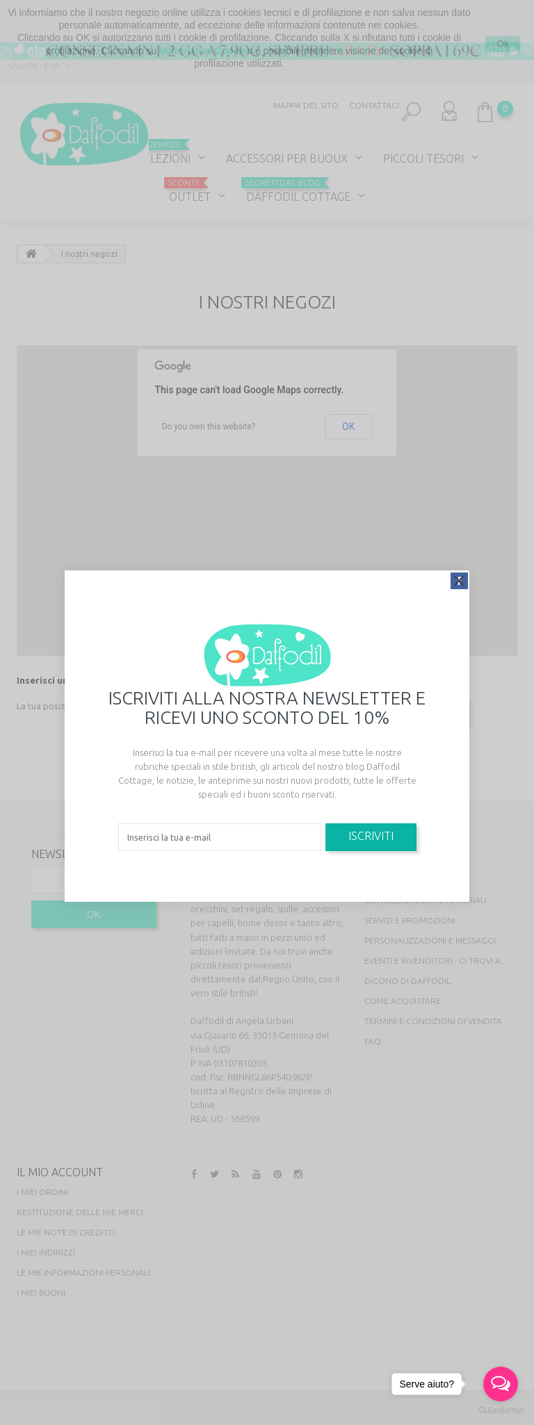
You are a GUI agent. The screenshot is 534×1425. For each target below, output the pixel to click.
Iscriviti (371, 836)
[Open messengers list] (500, 1384)
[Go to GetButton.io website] (500, 1410)
